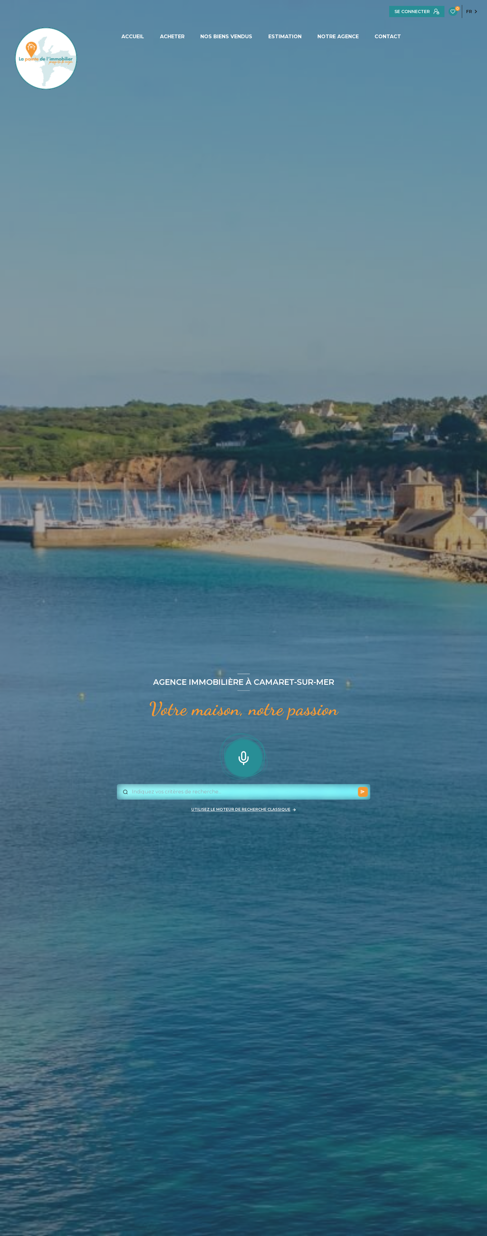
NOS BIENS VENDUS (226, 36)
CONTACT (388, 36)
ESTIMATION (285, 36)
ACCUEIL (132, 36)
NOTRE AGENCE (338, 36)
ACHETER (172, 36)
